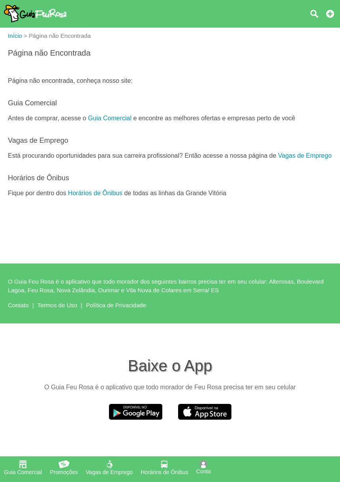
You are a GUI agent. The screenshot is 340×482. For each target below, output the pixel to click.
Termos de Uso (57, 305)
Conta (203, 467)
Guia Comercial (109, 118)
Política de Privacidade (116, 305)
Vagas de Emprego (305, 155)
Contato (18, 305)
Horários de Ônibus (95, 193)
